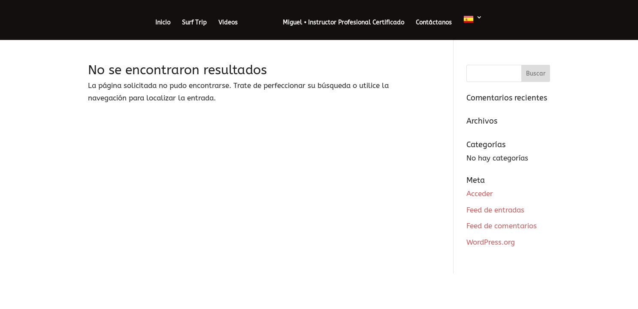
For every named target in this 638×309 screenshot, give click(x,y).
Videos (228, 23)
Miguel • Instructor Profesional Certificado (343, 23)
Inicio (162, 23)
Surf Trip (194, 23)
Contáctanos (434, 23)
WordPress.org (490, 242)
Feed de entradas (495, 210)
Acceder (479, 193)
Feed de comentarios (501, 225)
